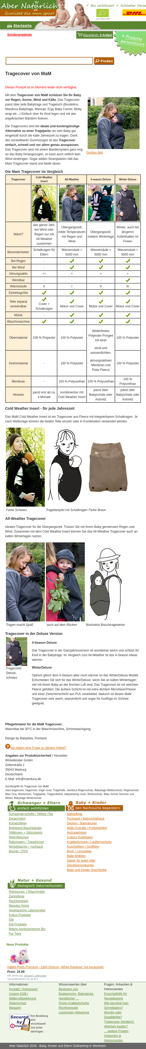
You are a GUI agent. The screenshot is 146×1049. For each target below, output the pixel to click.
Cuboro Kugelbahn (80, 837)
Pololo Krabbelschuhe (74, 1003)
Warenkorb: (94, 35)
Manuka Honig (19, 906)
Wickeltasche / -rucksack (26, 846)
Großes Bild (94, 152)
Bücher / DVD (18, 851)
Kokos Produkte (20, 915)
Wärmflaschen (19, 837)
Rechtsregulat (18, 901)
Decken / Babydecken (82, 823)
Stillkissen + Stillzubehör (26, 832)
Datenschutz (17, 1003)
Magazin (15, 1008)
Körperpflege (18, 823)
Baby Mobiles (76, 856)
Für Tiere (15, 933)
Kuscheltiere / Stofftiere (83, 846)
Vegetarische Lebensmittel (27, 910)
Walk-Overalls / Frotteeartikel (87, 828)
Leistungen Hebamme (74, 1012)
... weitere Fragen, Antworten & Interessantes (116, 1035)
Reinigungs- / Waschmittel (27, 892)
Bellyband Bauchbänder (25, 828)
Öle (11, 920)
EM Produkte (18, 924)
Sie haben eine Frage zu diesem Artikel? (38, 748)
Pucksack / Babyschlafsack (86, 818)
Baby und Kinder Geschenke (87, 870)
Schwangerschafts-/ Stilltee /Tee (31, 814)
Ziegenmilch (17, 818)
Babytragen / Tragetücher (26, 842)
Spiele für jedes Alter (81, 860)
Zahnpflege (16, 896)
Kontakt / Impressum (23, 989)
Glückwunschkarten (80, 865)
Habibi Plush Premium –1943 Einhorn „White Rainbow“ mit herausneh (55, 967)
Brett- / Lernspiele (79, 851)
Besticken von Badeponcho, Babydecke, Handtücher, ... (76, 993)
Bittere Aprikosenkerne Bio (27, 929)
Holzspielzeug (76, 832)
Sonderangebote (19, 35)
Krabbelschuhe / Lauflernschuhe (89, 842)
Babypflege (74, 814)
